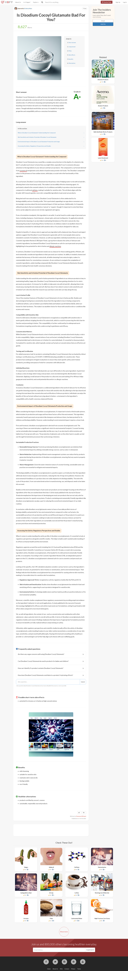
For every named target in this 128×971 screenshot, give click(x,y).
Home (49, 969)
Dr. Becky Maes (28, 8)
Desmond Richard (81, 816)
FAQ (61, 969)
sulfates (35, 190)
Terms (79, 969)
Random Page (106, 2)
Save (84, 8)
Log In (125, 2)
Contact (67, 969)
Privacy (73, 969)
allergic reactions (55, 246)
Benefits (70, 59)
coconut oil (23, 170)
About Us (18, 2)
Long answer (72, 46)
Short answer (72, 42)
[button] (51, 654)
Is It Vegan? (26, 2)
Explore (36, 2)
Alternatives (71, 63)
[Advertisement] (48, 830)
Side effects (71, 55)
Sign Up (118, 2)
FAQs (70, 51)
